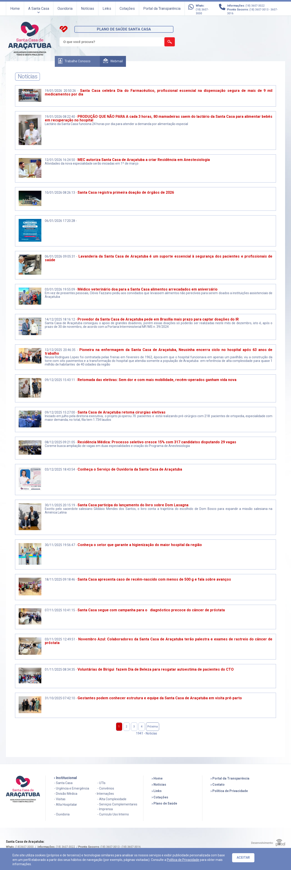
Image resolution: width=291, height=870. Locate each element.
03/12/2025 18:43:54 (60, 469)
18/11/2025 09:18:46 (60, 579)
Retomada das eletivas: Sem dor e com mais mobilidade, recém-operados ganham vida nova (157, 380)
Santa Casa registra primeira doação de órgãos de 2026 (126, 192)
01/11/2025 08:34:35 (60, 669)
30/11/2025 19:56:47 (60, 545)
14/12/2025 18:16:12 (60, 319)
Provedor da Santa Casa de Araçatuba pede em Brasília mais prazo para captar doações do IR (158, 319)
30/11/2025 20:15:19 (60, 505)
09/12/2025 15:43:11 (60, 380)
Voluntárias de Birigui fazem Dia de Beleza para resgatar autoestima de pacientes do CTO (156, 669)
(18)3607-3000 (24, 846)
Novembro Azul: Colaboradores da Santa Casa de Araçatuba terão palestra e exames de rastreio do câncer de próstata (159, 641)
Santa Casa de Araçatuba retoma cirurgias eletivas (122, 412)
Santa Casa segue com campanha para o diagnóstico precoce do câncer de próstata (151, 610)
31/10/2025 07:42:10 (60, 698)
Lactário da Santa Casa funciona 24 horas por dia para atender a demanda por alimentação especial (117, 124)
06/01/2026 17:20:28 (60, 221)
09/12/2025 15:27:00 (60, 412)
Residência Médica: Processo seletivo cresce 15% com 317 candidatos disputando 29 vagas (157, 442)
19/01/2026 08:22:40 (60, 116)
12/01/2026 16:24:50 (60, 160)
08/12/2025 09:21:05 (60, 442)
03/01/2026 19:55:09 (60, 289)
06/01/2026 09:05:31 (60, 256)
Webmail (116, 61)
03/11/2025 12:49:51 (60, 639)
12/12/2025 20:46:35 (60, 350)
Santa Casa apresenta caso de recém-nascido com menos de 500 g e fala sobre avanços (154, 579)
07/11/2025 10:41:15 (60, 610)
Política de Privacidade (183, 860)
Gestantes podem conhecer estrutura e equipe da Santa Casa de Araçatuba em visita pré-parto (160, 698)
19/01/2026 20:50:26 (60, 91)
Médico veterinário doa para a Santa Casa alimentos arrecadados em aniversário (148, 289)
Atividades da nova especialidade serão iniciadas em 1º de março (91, 163)
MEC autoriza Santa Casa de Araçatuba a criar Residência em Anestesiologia (144, 160)
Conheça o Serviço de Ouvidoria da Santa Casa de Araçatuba (130, 469)
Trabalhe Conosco (77, 61)
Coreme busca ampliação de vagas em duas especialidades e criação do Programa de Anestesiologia (117, 446)
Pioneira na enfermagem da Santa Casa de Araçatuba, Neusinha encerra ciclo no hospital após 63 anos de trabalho (159, 352)
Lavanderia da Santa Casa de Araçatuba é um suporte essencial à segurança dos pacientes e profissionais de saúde (159, 258)
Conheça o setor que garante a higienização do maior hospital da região (140, 545)
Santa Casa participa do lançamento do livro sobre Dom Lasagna (133, 505)
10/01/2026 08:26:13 (60, 192)
